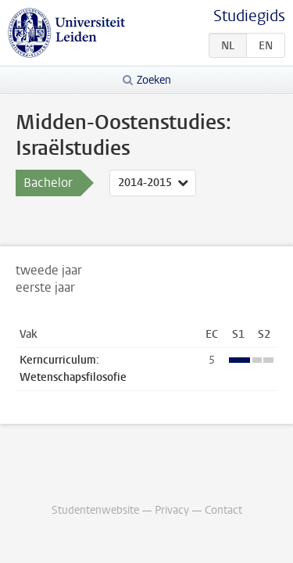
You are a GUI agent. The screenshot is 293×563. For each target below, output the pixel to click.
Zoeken (154, 80)
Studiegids (249, 16)
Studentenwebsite (95, 510)
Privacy (172, 510)
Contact (223, 510)
